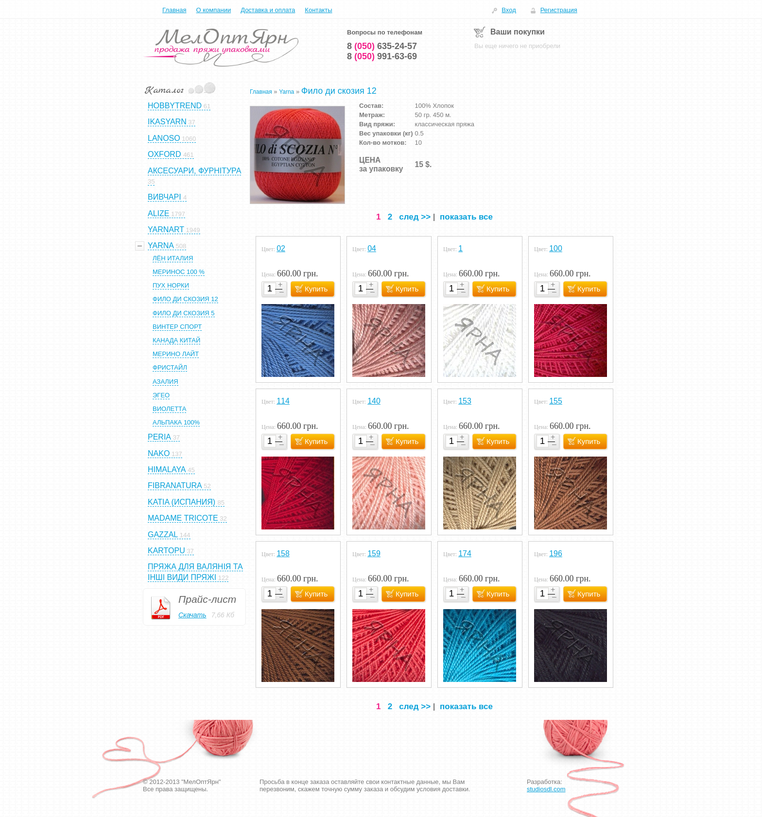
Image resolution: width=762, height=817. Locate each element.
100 (555, 248)
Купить (316, 289)
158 (283, 553)
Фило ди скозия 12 (339, 91)
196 (555, 553)
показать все (466, 216)
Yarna (286, 91)
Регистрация (558, 10)
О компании (213, 10)
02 (281, 248)
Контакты (318, 10)
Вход (509, 10)
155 (555, 401)
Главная (174, 10)
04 (371, 248)
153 (464, 401)
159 (374, 553)
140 (374, 401)
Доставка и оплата (268, 10)
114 (283, 401)
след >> (415, 216)
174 (464, 553)
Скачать (192, 615)
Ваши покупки (517, 32)
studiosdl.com (546, 789)
